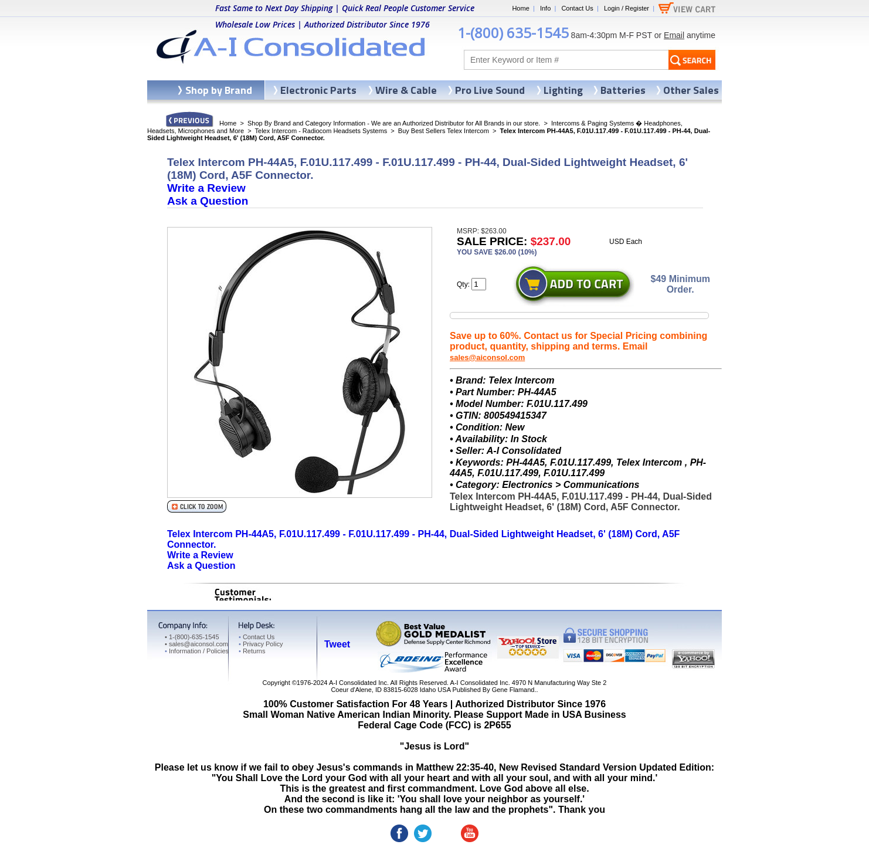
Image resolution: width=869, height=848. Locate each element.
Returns (252, 650)
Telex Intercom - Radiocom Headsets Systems (321, 130)
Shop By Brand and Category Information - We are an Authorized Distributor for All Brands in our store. (393, 123)
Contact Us (577, 8)
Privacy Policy (261, 643)
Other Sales (691, 90)
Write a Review (206, 188)
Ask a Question (207, 201)
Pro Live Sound (490, 90)
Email (674, 35)
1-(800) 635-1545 (513, 32)
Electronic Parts (318, 90)
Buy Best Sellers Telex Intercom (443, 130)
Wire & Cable (406, 90)
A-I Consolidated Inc (358, 682)
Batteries (623, 90)
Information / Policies (197, 650)
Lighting (563, 90)
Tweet (337, 644)
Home (520, 8)
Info (545, 8)
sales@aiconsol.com (487, 357)
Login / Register (626, 8)
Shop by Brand (218, 90)
